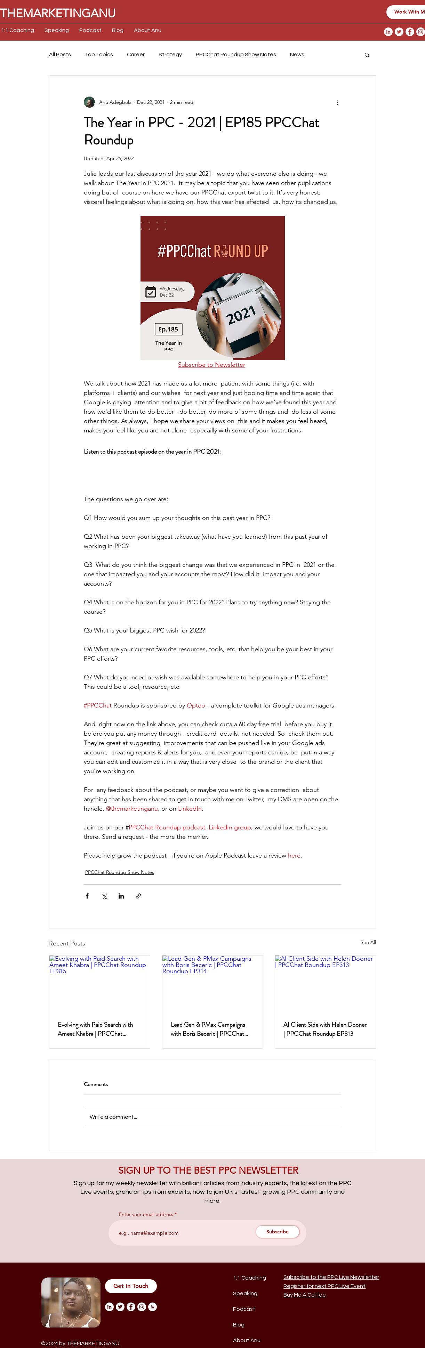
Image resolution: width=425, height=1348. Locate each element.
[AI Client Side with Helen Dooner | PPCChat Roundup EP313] (325, 984)
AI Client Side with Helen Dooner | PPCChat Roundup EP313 (325, 1029)
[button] (367, 54)
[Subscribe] (277, 1232)
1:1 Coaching (249, 1278)
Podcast (244, 1309)
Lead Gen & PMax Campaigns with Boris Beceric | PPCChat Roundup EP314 (208, 1029)
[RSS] (152, 1306)
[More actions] (337, 102)
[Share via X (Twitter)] (104, 896)
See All (368, 942)
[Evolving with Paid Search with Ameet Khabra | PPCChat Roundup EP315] (99, 984)
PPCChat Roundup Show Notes (236, 54)
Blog (238, 1325)
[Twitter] (399, 31)
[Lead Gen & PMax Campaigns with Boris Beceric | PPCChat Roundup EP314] (212, 984)
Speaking (245, 1293)
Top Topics (99, 54)
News (297, 54)
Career (136, 54)
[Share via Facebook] (87, 896)
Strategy (170, 54)
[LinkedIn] (388, 31)
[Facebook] (410, 31)
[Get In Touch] (131, 1286)
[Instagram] (420, 31)
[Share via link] (138, 896)
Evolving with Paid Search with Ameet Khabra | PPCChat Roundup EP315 (95, 1029)
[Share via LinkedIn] (121, 896)
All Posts (60, 54)
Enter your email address (146, 1214)
